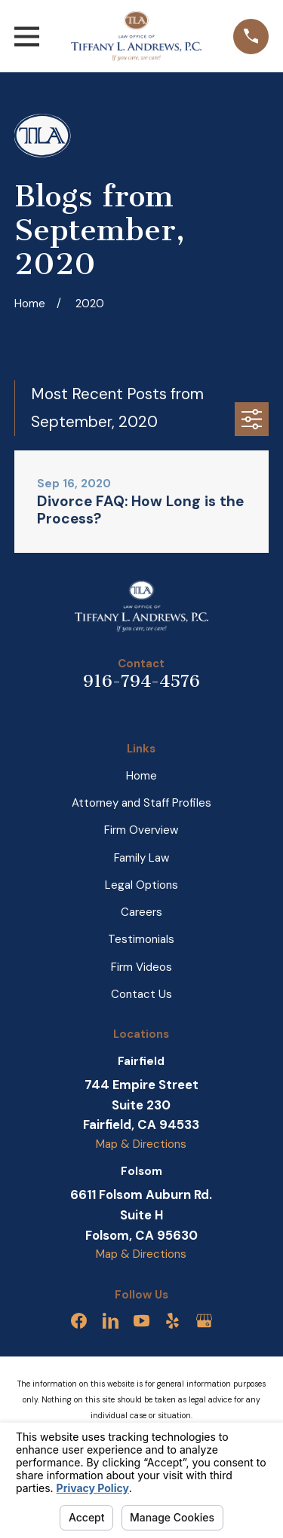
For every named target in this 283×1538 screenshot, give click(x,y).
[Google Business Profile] (204, 1321)
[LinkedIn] (110, 1321)
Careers (141, 912)
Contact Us (141, 994)
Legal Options (141, 885)
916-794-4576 (141, 681)
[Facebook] (79, 1321)
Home (141, 775)
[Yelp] (172, 1321)
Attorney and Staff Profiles (141, 802)
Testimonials (141, 939)
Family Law (141, 857)
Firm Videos (141, 967)
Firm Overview (141, 830)
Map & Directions (141, 1144)
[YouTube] (141, 1321)
